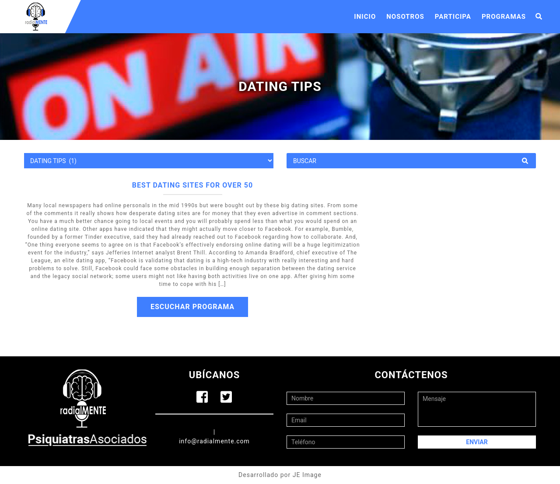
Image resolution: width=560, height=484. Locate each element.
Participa (453, 17)
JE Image (307, 474)
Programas (504, 17)
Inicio (365, 17)
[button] (539, 17)
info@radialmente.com (214, 441)
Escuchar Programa (192, 307)
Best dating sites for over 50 (192, 185)
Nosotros (405, 17)
